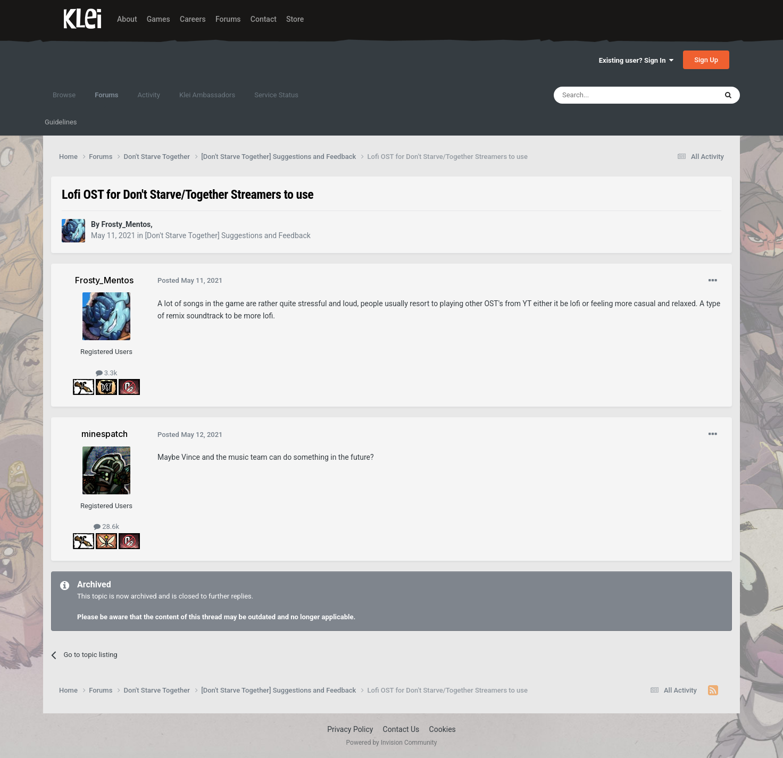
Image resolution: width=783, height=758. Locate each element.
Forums (228, 19)
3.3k (107, 373)
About (127, 19)
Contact (264, 19)
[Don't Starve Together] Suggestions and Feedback (227, 235)
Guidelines (61, 122)
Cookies (442, 729)
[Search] (610, 95)
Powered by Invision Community (391, 742)
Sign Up (706, 60)
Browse (64, 95)
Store (295, 19)
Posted (190, 280)
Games (158, 19)
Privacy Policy (350, 729)
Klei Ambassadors (207, 95)
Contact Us (401, 729)
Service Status (276, 95)
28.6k (106, 526)
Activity (148, 95)
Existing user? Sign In (636, 60)
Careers (193, 19)
